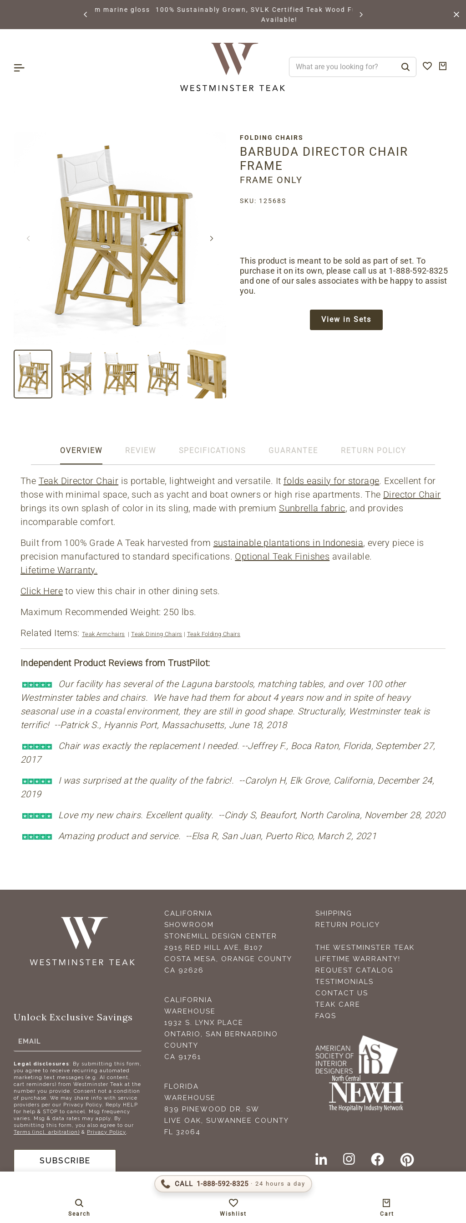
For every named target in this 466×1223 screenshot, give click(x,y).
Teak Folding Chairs (214, 634)
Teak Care (337, 1004)
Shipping (333, 913)
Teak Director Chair (79, 480)
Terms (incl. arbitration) (47, 1132)
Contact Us (341, 993)
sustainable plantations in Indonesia (288, 542)
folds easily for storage (332, 480)
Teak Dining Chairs (156, 634)
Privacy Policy (106, 1132)
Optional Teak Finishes (282, 556)
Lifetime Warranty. (58, 570)
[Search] (405, 67)
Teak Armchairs (103, 634)
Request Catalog (354, 970)
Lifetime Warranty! (357, 959)
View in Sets (346, 320)
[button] (86, 14)
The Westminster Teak (365, 947)
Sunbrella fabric (312, 508)
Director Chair (412, 494)
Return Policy (347, 925)
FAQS (325, 1016)
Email (29, 1041)
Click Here (41, 591)
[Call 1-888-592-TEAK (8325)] (233, 1183)
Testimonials (344, 982)
